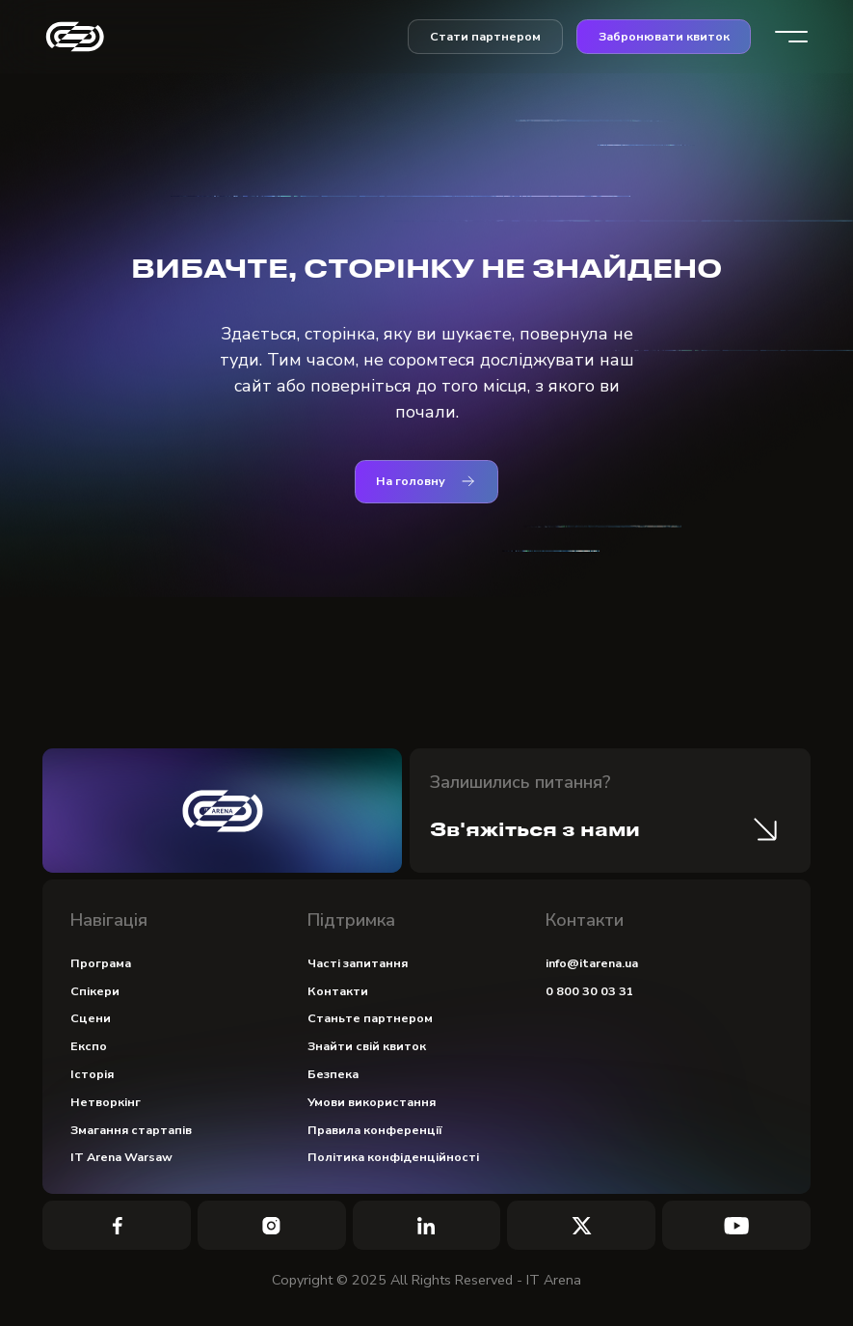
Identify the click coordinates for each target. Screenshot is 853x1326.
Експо (88, 1046)
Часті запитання (357, 963)
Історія (92, 1074)
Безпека (333, 1074)
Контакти (337, 991)
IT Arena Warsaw (121, 1157)
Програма (100, 963)
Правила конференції (374, 1130)
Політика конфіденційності (393, 1157)
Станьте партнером (370, 1018)
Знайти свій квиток (366, 1046)
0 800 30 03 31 (590, 991)
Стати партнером (485, 36)
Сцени (90, 1018)
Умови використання (371, 1102)
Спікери (95, 991)
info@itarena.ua (592, 963)
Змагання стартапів (131, 1130)
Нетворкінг (105, 1102)
